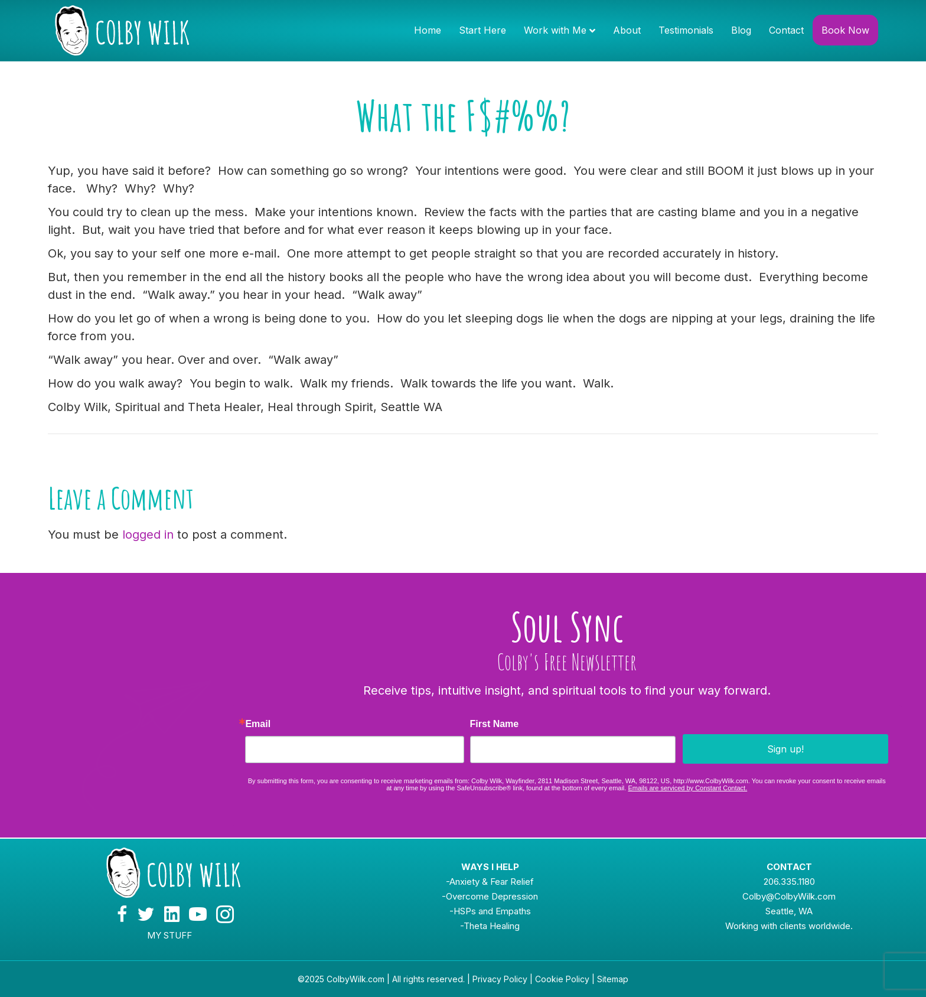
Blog (741, 30)
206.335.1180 (789, 881)
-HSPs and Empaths (490, 911)
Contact (786, 30)
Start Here (482, 30)
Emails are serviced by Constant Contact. (687, 787)
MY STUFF (169, 935)
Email (257, 724)
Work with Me (555, 30)
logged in (148, 534)
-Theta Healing (490, 925)
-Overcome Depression (490, 896)
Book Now (845, 30)
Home (427, 30)
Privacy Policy (499, 979)
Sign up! (785, 749)
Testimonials (685, 30)
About (627, 30)
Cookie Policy (562, 979)
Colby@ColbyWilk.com (789, 896)
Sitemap (612, 979)
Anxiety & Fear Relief (491, 881)
